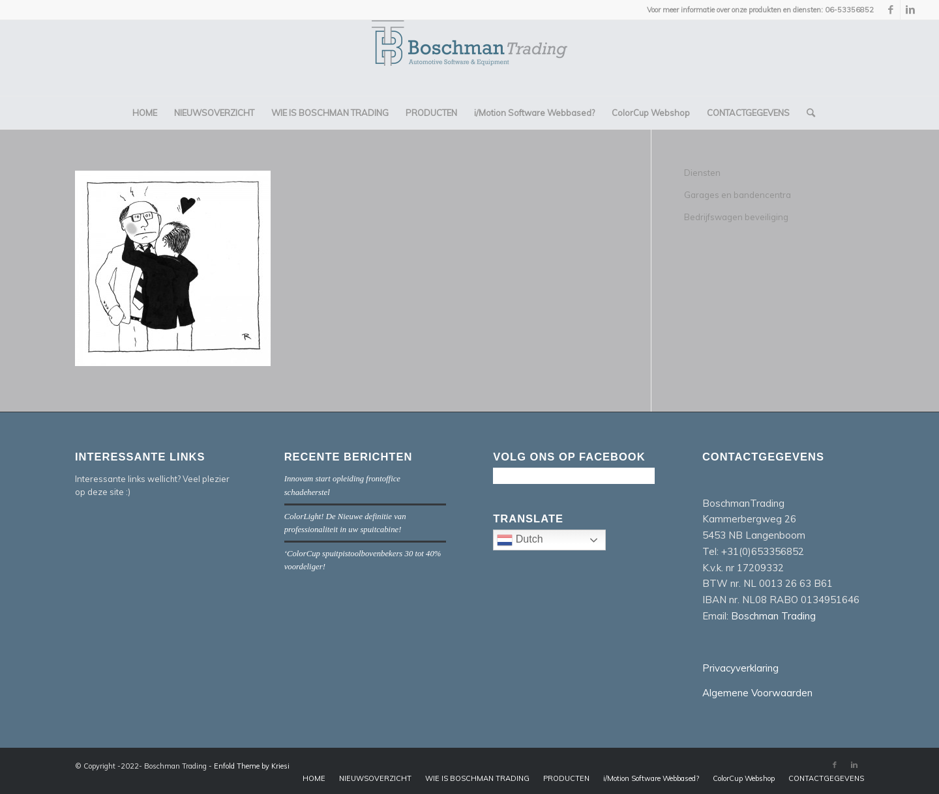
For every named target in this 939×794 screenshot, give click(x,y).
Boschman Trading (773, 616)
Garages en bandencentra (737, 195)
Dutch (551, 541)
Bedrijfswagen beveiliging (736, 217)
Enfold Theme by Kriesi (252, 766)
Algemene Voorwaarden (757, 693)
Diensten (702, 172)
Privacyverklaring (740, 668)
